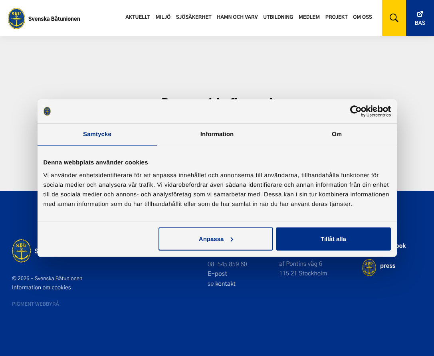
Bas (420, 23)
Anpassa (216, 238)
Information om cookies (41, 287)
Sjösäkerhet (194, 17)
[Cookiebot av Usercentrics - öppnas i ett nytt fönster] (356, 111)
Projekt (336, 17)
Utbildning (278, 17)
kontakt (225, 283)
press (387, 265)
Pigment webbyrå (35, 304)
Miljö (163, 17)
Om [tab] (337, 134)
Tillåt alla (333, 238)
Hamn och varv (237, 17)
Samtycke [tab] (97, 134)
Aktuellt (137, 17)
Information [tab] (217, 134)
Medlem (309, 17)
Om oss (362, 17)
